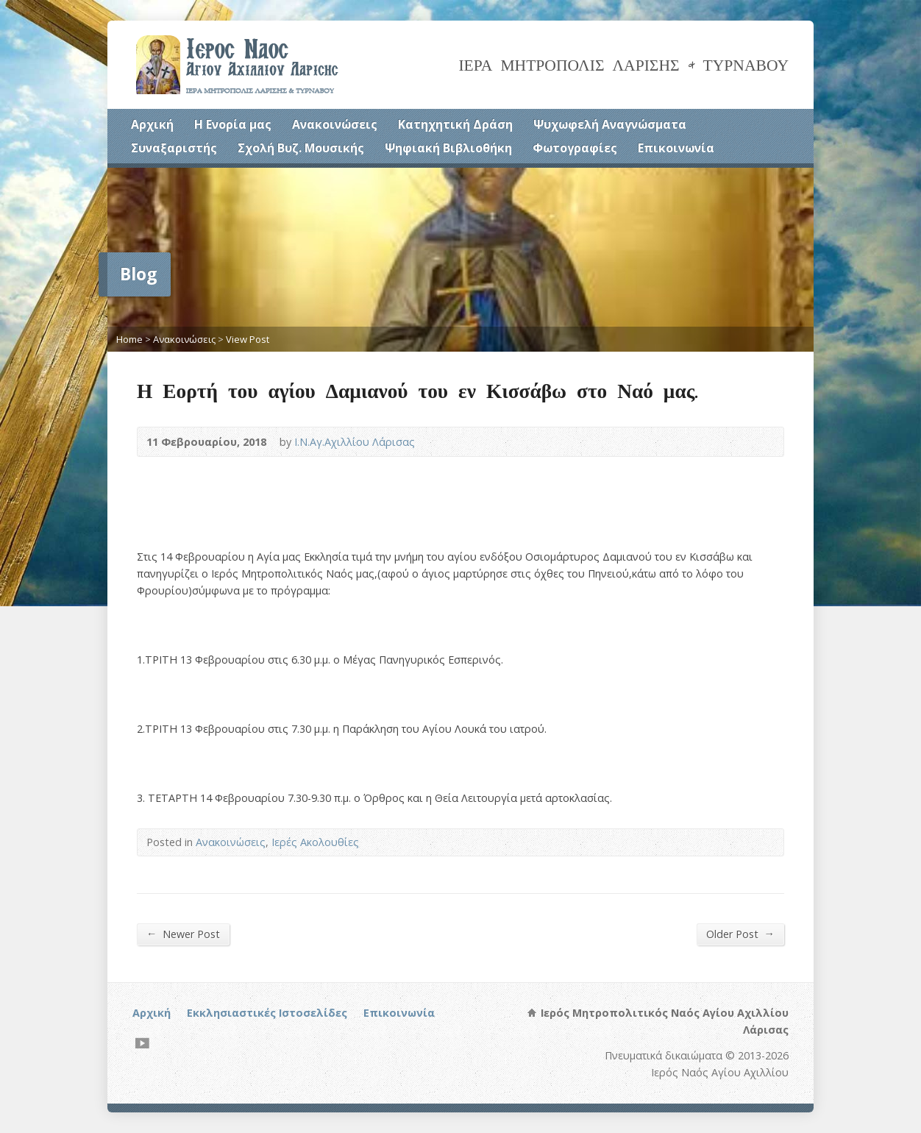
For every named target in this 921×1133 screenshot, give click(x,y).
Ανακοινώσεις (334, 124)
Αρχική (152, 124)
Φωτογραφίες (575, 148)
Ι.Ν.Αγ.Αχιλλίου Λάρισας (354, 442)
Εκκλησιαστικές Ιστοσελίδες (267, 1013)
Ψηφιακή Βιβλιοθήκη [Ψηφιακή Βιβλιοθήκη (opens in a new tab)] (448, 148)
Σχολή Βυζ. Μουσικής (301, 148)
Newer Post (183, 933)
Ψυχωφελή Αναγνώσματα (609, 124)
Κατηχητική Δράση (455, 124)
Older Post (740, 933)
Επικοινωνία (676, 148)
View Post (247, 339)
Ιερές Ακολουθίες (315, 842)
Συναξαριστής (174, 148)
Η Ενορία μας (232, 124)
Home (129, 339)
